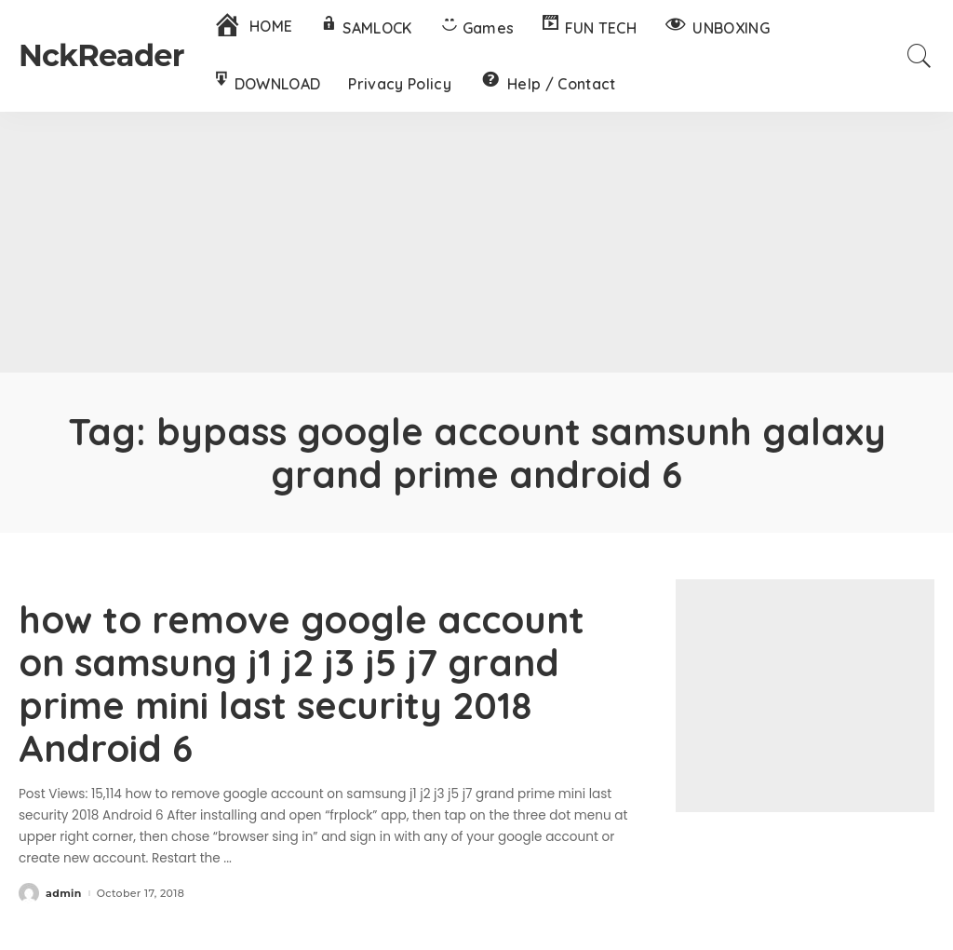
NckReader (101, 55)
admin (64, 894)
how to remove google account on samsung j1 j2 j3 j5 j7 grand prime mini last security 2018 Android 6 (301, 683)
